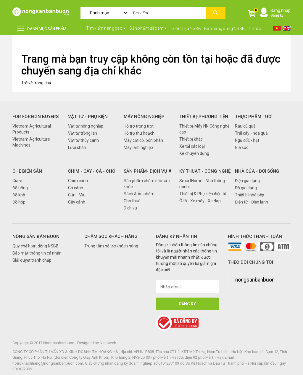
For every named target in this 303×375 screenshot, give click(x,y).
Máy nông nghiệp (144, 116)
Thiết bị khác (191, 139)
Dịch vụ (130, 208)
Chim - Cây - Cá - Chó (91, 171)
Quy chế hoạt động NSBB (35, 246)
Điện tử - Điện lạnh (251, 202)
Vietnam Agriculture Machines (31, 142)
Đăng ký (276, 15)
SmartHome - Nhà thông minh (202, 183)
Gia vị (17, 180)
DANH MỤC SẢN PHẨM (41, 28)
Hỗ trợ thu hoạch (139, 133)
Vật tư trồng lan (82, 133)
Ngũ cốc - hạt (247, 140)
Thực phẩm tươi (254, 116)
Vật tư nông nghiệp (85, 126)
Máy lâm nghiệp (138, 147)
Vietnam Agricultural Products (31, 129)
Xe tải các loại (192, 146)
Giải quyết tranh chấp (31, 260)
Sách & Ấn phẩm (139, 193)
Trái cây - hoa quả (251, 133)
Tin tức (254, 28)
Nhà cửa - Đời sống (257, 171)
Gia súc (241, 147)
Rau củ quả (245, 126)
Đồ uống (20, 187)
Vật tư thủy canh (83, 140)
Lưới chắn (77, 147)
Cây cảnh (76, 202)
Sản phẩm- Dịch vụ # (147, 171)
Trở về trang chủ (36, 82)
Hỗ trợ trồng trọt (139, 126)
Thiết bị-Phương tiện (203, 116)
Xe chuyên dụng (194, 153)
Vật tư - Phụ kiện (88, 116)
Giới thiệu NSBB (186, 28)
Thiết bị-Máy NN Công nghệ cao (204, 129)
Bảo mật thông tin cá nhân (37, 253)
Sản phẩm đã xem (148, 28)
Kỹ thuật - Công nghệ (205, 171)
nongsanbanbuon (255, 280)
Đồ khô (18, 195)
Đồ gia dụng (246, 187)
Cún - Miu (77, 195)
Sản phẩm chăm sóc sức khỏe (147, 183)
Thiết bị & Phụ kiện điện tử (203, 193)
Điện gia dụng (247, 180)
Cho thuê (132, 200)
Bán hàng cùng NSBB (224, 28)
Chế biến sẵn (27, 171)
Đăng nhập (280, 10)
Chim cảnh (78, 180)
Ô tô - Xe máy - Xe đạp (200, 200)
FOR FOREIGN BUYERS (35, 116)
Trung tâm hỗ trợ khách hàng (111, 246)
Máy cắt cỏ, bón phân (143, 140)
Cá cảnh (75, 187)
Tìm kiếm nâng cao (106, 28)
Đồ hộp (18, 202)
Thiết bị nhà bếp (249, 195)
